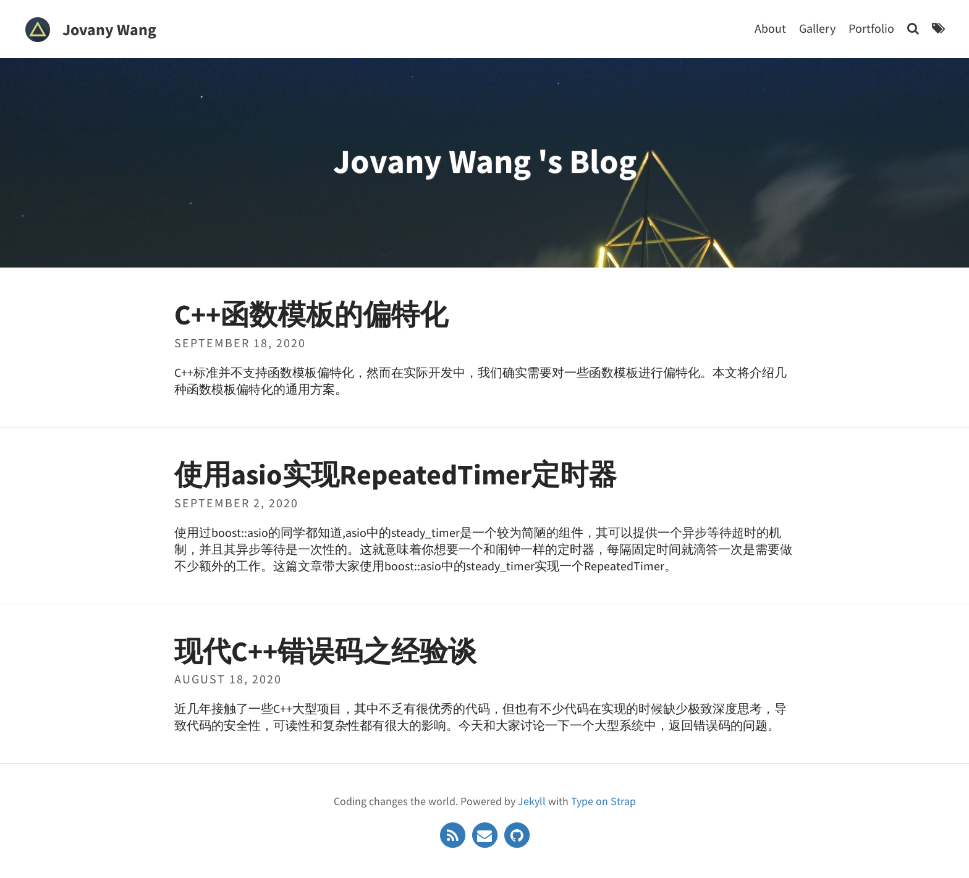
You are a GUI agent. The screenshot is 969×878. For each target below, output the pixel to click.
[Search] (913, 28)
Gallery (817, 28)
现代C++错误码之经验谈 (325, 649)
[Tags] (938, 28)
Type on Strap (603, 799)
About (770, 28)
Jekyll (532, 799)
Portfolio (871, 28)
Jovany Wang (109, 29)
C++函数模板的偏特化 (311, 313)
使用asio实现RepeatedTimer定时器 (395, 473)
